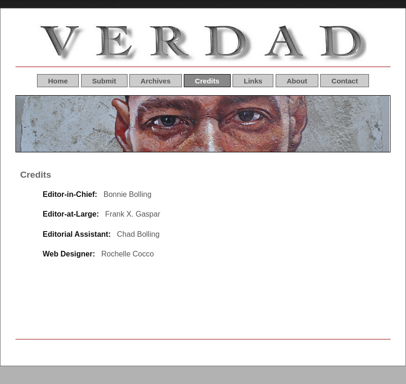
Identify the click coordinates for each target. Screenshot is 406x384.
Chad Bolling (138, 234)
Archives (156, 80)
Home (58, 80)
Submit (104, 80)
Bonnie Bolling (127, 194)
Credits (207, 80)
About (296, 80)
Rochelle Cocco (127, 254)
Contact (344, 80)
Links (253, 80)
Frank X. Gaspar (132, 214)
